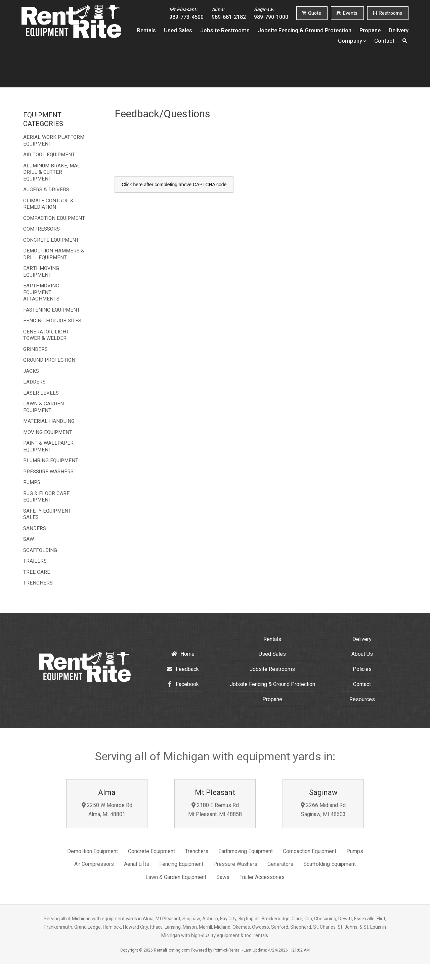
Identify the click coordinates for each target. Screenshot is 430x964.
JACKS (31, 371)
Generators (280, 864)
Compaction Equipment (309, 851)
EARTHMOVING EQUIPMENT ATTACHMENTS (41, 293)
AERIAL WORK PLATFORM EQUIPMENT (53, 140)
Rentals (146, 30)
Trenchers (196, 851)
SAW (28, 539)
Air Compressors (94, 864)
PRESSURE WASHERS (48, 472)
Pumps (354, 851)
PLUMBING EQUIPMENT (50, 460)
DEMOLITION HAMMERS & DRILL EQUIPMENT (53, 254)
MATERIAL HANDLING (49, 421)
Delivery (398, 30)
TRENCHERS (38, 583)
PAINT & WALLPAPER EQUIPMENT (48, 446)
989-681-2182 (229, 13)
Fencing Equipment (181, 864)
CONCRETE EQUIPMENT (51, 240)
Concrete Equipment (151, 851)
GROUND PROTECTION (49, 360)
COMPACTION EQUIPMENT (54, 218)
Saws (222, 877)
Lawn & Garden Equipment (175, 877)
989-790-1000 (271, 13)
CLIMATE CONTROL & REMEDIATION (48, 204)
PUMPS (31, 482)
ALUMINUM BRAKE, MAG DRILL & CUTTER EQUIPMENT (52, 173)
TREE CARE (36, 572)
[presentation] (166, 155)
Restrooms (387, 12)
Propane (370, 30)
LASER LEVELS (41, 393)
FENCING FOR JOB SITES (52, 321)
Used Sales (178, 30)
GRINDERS (35, 349)
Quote (311, 12)
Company (352, 40)
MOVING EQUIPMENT (47, 432)
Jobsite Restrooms (225, 30)
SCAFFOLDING (40, 550)
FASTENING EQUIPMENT (51, 310)
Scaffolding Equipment (329, 864)
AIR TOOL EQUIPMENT (49, 155)
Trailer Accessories (262, 877)
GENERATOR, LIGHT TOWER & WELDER (46, 335)
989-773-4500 (186, 13)
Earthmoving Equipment (245, 851)
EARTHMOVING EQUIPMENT (41, 271)
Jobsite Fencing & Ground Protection (304, 30)
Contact (384, 40)
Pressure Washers (235, 864)
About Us (362, 654)
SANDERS (34, 528)
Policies (362, 669)
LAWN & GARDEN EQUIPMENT (43, 407)
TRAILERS (35, 561)
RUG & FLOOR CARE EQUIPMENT (46, 497)
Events (346, 12)
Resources (362, 699)
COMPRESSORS (41, 229)
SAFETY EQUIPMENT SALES (47, 514)
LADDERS (34, 382)
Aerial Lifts (136, 864)
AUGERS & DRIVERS (46, 190)
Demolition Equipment (92, 851)
